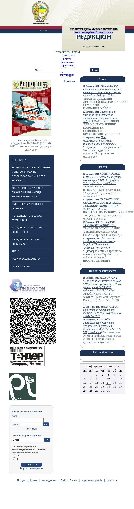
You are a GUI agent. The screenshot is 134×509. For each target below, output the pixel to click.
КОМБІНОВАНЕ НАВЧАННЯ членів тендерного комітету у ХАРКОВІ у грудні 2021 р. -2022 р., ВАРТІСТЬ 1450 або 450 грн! (102, 180)
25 (114, 386)
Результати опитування (31, 468)
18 (114, 382)
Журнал (43, 39)
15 (96, 382)
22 (96, 386)
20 (84, 386)
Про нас (74, 55)
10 (108, 378)
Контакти (43, 63)
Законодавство (46, 48)
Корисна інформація (93, 55)
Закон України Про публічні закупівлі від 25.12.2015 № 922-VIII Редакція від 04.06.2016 (102, 311)
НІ (17, 459)
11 (114, 378)
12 (120, 378)
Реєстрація (31, 429)
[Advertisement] (67, 500)
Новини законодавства (26, 259)
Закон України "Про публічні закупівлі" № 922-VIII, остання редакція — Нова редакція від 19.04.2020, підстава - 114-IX (102, 284)
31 (108, 390)
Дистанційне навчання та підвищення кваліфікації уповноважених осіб (27, 192)
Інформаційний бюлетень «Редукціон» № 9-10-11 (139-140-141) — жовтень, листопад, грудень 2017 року (31, 144)
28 (90, 390)
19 (120, 382)
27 (84, 390)
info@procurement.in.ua (93, 46)
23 (102, 386)
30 (102, 390)
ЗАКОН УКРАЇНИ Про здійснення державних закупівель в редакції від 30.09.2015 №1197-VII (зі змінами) (102, 326)
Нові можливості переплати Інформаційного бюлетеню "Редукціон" (99, 142)
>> (118, 366)
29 (96, 390)
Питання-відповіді (118, 55)
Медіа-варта (19, 160)
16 (102, 382)
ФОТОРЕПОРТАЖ (21, 266)
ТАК (18, 455)
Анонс (16, 251)
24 (108, 386)
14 (90, 382)
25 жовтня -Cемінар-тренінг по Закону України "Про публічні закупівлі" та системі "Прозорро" (99, 244)
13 (84, 382)
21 (90, 386)
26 (120, 386)
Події (62, 55)
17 (108, 382)
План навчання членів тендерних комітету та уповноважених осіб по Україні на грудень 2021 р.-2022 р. (102, 90)
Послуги (43, 30)
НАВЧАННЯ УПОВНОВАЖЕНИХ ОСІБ (99, 223)
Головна (67, 76)
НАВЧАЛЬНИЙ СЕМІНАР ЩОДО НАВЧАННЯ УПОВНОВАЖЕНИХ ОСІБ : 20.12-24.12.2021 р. (102, 204)
